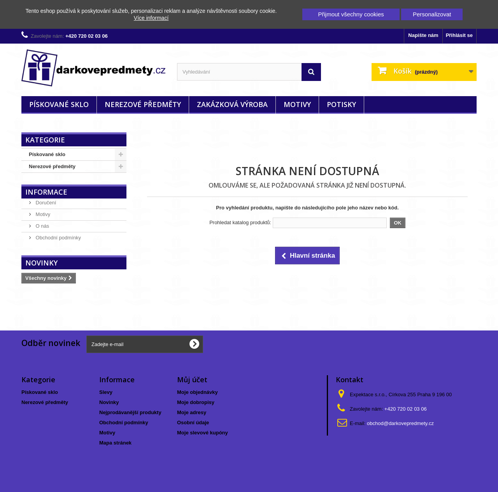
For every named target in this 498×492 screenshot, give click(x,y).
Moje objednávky (197, 392)
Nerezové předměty (143, 104)
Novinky (41, 262)
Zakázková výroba (232, 104)
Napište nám (423, 35)
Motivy (297, 104)
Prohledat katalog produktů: (240, 222)
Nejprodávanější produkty (130, 412)
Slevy (105, 392)
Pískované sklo (59, 104)
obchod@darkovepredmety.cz (400, 423)
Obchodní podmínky (57, 238)
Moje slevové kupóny (202, 433)
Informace (46, 192)
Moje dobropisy (195, 402)
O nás (41, 226)
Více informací (151, 18)
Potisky (341, 104)
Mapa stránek (115, 443)
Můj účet (192, 379)
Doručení (45, 203)
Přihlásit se (459, 35)
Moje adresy (191, 412)
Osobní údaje (193, 422)
